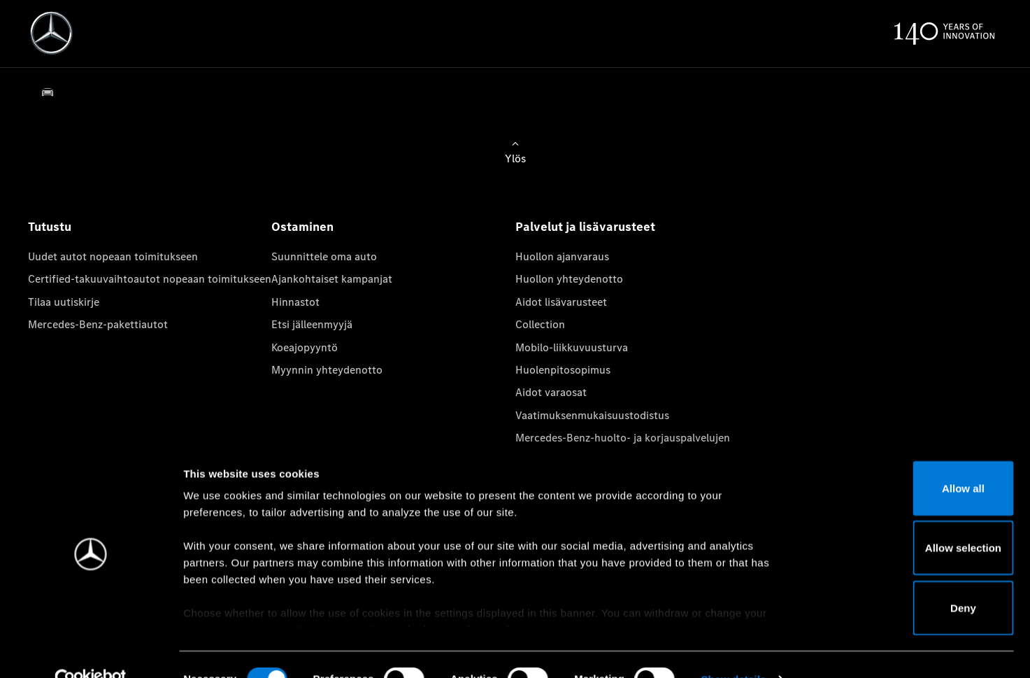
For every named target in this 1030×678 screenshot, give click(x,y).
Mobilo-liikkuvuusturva (571, 347)
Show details (733, 650)
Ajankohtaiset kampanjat (331, 278)
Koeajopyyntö (304, 347)
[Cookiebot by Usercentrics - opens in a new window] (90, 650)
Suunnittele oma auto (324, 256)
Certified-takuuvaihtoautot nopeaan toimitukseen (149, 278)
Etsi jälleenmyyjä (311, 324)
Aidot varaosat (551, 392)
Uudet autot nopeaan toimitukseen (113, 256)
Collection (540, 324)
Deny (914, 579)
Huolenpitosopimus (562, 369)
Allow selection (913, 519)
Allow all (913, 459)
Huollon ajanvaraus (562, 256)
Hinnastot (295, 302)
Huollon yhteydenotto (569, 278)
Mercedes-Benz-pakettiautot (98, 324)
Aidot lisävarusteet (561, 302)
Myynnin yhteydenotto (326, 369)
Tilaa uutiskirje (63, 302)
